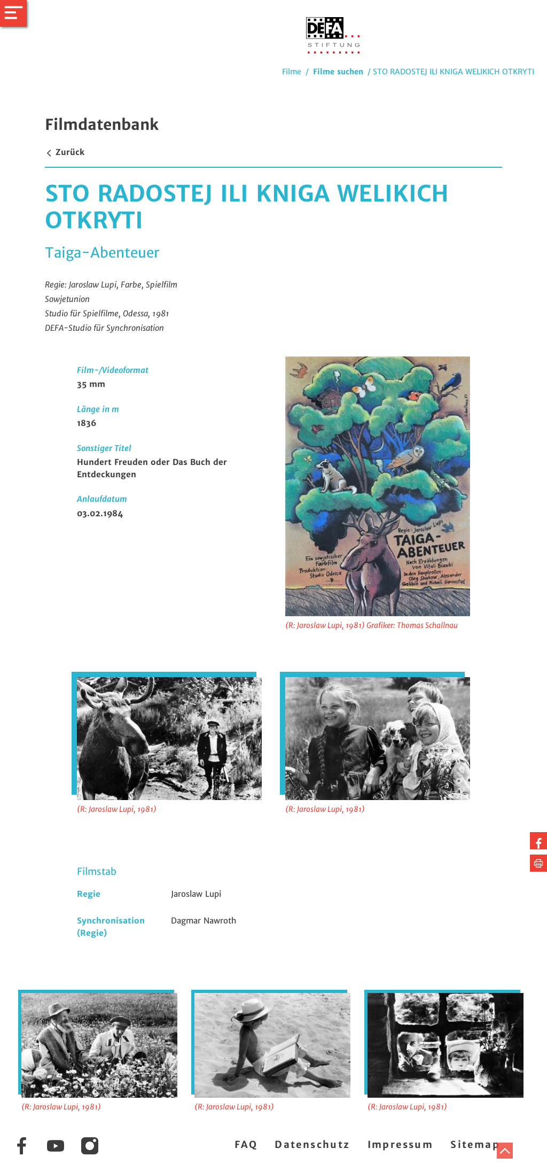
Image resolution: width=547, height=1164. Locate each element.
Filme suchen (338, 71)
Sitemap (475, 1144)
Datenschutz (312, 1144)
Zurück (64, 152)
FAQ (246, 1144)
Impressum (401, 1144)
